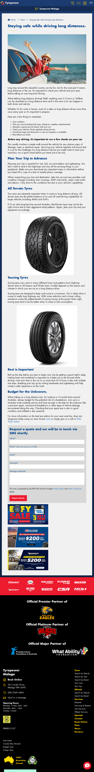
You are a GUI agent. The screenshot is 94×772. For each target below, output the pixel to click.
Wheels (78, 664)
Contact (78, 693)
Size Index (7, 715)
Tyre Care (79, 658)
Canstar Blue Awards (11, 718)
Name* (13, 438)
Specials (79, 690)
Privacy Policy (58, 488)
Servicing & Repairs (83, 680)
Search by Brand (81, 654)
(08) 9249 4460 (16, 667)
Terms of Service (74, 488)
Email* (12, 455)
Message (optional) (18, 471)
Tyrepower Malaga (47, 8)
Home (11, 20)
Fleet (77, 700)
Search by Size (81, 651)
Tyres (77, 645)
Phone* (23, 446)
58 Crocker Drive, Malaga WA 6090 (17, 661)
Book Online (81, 696)
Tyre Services (80, 683)
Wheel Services (81, 687)
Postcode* (14, 463)
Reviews (79, 706)
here (48, 419)
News (77, 703)
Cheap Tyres (8, 725)
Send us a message (17, 672)
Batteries (78, 677)
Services (79, 674)
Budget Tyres (8, 722)
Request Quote (18, 498)
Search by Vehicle (82, 648)
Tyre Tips (78, 661)
